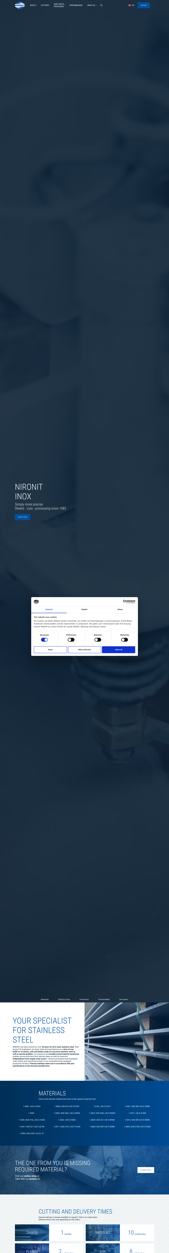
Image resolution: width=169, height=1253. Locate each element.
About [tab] (120, 609)
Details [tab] (85, 609)
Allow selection (84, 650)
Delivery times (64, 999)
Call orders (123, 999)
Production (84, 999)
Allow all (118, 650)
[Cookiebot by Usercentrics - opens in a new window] (124, 601)
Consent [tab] (49, 609)
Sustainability (104, 999)
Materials (45, 999)
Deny (50, 650)
